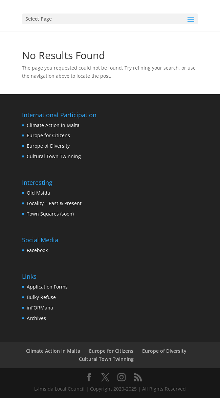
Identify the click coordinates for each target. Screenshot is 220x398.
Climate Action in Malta (53, 125)
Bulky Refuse (41, 297)
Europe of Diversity (48, 146)
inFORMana (40, 307)
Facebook (37, 250)
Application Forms (47, 286)
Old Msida (38, 193)
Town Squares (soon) (50, 213)
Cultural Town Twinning (54, 156)
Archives (36, 318)
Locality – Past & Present (54, 203)
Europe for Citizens (48, 135)
